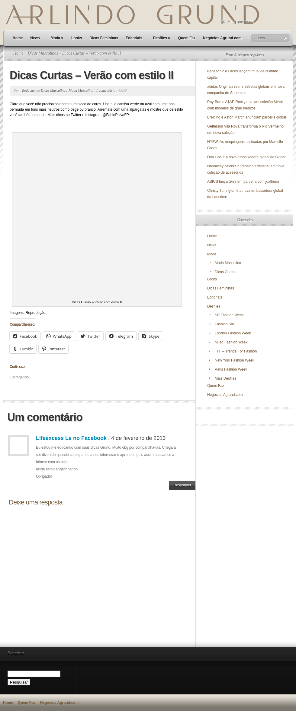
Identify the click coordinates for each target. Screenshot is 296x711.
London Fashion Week (233, 333)
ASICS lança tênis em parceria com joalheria (243, 181)
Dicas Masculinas (42, 53)
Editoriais (134, 38)
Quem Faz (186, 38)
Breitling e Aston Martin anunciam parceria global (246, 117)
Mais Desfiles (225, 378)
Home (18, 38)
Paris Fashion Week (231, 369)
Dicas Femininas (103, 38)
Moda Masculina (81, 90)
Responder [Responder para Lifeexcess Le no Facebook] (182, 485)
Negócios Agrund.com (222, 38)
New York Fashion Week (234, 360)
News (35, 38)
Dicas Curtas (225, 272)
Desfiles (161, 38)
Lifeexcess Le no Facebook (71, 438)
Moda (57, 38)
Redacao (28, 90)
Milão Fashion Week (231, 342)
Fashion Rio (224, 324)
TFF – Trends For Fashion (236, 351)
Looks (76, 38)
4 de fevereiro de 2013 (138, 438)
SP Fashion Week (229, 315)
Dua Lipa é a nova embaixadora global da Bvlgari (246, 157)
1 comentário (105, 90)
